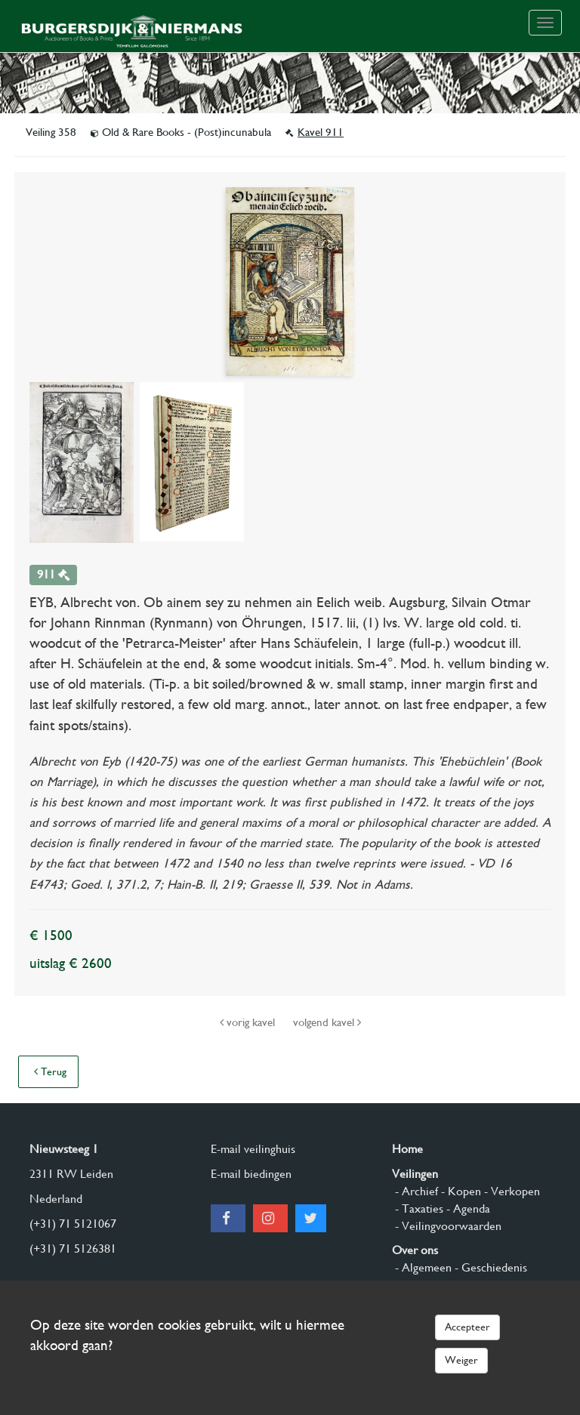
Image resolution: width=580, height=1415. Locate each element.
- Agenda (466, 1208)
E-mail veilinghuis (253, 1149)
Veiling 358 (52, 132)
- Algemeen (422, 1267)
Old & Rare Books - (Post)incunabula (182, 132)
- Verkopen (510, 1191)
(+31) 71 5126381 (72, 1248)
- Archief (415, 1191)
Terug (50, 1071)
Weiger (461, 1360)
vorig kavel (249, 1022)
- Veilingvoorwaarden (446, 1226)
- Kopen (459, 1191)
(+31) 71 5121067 (72, 1223)
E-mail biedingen (251, 1174)
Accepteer (467, 1327)
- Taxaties (417, 1208)
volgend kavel (327, 1022)
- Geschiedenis (489, 1267)
